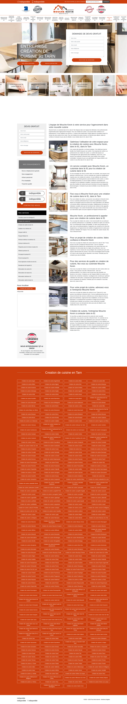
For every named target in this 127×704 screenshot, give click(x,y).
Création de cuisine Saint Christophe (28, 605)
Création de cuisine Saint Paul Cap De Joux (52, 629)
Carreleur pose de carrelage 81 (116, 19)
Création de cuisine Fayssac (75, 459)
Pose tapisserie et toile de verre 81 (19, 19)
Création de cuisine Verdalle (98, 670)
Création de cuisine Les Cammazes (75, 430)
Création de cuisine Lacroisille (75, 494)
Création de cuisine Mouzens (28, 552)
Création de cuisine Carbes (52, 434)
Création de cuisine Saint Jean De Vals (98, 614)
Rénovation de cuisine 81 (40, 19)
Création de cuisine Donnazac (98, 452)
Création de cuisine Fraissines (52, 465)
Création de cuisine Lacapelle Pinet (52, 491)
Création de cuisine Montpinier (28, 545)
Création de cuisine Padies (75, 559)
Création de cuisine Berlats (99, 402)
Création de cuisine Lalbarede (98, 497)
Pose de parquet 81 (61, 19)
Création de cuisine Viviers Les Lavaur (99, 681)
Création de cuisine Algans (52, 384)
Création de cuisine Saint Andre (98, 595)
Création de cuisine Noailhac (98, 556)
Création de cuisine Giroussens (98, 472)
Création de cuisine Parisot (52, 562)
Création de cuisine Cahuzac (28, 425)
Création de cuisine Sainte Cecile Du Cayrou (51, 605)
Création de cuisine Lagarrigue (52, 497)
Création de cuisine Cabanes (98, 417)
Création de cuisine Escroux (28, 459)
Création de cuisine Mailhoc (98, 514)
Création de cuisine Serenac (28, 650)
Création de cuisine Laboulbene (52, 487)
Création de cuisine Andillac (98, 387)
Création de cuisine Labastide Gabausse (51, 483)
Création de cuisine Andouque (28, 391)
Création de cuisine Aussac (99, 394)
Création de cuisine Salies (52, 638)
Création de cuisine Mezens (98, 526)
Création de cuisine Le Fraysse (99, 465)
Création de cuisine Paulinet (75, 562)
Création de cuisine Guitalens (75, 476)
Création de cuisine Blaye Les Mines (28, 410)
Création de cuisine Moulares (51, 549)
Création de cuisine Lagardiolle (28, 497)
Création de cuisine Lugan (52, 514)
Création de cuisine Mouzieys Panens (75, 552)
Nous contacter (51, 63)
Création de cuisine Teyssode (75, 660)
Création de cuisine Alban (75, 381)
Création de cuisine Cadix (75, 421)
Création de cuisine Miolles (75, 530)
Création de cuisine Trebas (75, 663)
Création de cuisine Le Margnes (28, 517)
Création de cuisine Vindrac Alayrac (98, 677)
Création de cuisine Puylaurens (75, 576)
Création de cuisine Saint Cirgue (75, 605)
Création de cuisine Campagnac (98, 430)
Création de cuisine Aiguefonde (52, 381)
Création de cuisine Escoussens (98, 455)
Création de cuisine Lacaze (28, 494)
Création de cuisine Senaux (52, 646)
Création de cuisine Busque (75, 417)
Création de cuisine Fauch (98, 459)
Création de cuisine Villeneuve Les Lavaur (52, 677)
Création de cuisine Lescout (75, 507)
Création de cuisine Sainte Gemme (28, 610)
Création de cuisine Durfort (75, 455)
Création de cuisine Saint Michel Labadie (98, 624)
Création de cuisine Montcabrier (28, 537)
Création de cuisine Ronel (51, 583)
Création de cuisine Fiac (98, 462)
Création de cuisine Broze (28, 417)
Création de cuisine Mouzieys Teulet (51, 552)
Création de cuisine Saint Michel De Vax (28, 629)
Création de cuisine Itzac (98, 476)
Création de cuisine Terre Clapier (98, 656)
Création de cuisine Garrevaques (98, 469)
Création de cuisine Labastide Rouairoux (75, 483)
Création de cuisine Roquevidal (28, 586)
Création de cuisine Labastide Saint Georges (98, 483)
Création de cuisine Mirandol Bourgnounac (98, 530)
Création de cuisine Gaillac (75, 469)
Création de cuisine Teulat (52, 660)
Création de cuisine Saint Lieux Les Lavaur (28, 624)
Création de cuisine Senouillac (75, 646)
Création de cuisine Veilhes (52, 670)
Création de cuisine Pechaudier (28, 566)
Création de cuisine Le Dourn (51, 455)
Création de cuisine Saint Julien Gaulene (75, 619)
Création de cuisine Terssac (28, 660)
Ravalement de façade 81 (102, 19)
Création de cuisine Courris (75, 445)
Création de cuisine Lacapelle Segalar (75, 491)
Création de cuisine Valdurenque (75, 667)
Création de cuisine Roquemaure (98, 583)
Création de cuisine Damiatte (51, 452)
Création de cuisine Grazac (52, 476)
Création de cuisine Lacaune (98, 491)
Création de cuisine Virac (51, 681)
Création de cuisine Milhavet (51, 530)
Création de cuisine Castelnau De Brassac (52, 438)
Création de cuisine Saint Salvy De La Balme (28, 634)
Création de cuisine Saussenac (28, 642)
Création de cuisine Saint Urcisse (98, 634)
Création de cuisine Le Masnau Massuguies (52, 521)
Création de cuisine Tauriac (28, 656)
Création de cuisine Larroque (98, 501)
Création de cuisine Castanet (28, 438)
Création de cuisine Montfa (28, 541)
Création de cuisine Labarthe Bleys (75, 479)
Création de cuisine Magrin (75, 514)
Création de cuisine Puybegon (75, 572)
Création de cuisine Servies (52, 650)
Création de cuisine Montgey (75, 541)
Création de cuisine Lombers (75, 511)
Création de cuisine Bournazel (75, 410)
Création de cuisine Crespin (98, 445)
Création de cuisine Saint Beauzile (75, 600)
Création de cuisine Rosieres (51, 586)
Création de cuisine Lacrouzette (98, 494)
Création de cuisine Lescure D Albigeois (98, 507)
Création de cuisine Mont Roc (75, 545)
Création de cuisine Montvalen (28, 549)
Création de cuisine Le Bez (75, 406)
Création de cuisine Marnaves (51, 517)
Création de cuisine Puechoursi (52, 572)
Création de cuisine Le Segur (98, 642)
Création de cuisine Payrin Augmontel (98, 562)
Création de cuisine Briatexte (75, 414)
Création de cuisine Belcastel (28, 402)
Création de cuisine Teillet (75, 656)
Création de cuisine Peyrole (98, 566)
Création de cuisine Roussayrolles (52, 590)
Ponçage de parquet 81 (33, 19)
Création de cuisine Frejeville (51, 469)
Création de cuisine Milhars (28, 530)
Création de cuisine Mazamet (75, 526)
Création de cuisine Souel (51, 653)
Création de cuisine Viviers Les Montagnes (52, 686)
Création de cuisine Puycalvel (98, 572)
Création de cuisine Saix (28, 638)
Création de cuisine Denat (75, 452)
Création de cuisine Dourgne (28, 455)
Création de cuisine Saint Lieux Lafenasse (98, 619)
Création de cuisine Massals (28, 526)
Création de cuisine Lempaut (51, 507)
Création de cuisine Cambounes (28, 430)
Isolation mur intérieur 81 (123, 19)
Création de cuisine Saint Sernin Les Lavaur (51, 634)
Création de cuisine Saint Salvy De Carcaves (99, 629)
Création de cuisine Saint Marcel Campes (51, 624)
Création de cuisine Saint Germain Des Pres (75, 609)
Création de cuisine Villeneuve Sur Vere (75, 677)
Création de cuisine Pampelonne (28, 562)
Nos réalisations (28, 63)
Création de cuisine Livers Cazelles (52, 511)
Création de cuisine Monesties (52, 534)
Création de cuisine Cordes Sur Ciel (28, 445)
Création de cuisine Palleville (98, 559)
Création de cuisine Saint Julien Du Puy (52, 619)
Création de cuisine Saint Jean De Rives (75, 614)
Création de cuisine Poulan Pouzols (75, 569)
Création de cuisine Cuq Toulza (98, 449)
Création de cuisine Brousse (98, 414)
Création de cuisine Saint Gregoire (28, 614)
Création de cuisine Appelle (75, 391)
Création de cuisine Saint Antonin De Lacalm (28, 600)
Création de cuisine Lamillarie (28, 501)
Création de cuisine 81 (109, 19)
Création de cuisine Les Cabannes (28, 421)
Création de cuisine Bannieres (52, 398)
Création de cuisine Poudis (52, 569)
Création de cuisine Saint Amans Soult (52, 595)
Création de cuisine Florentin (28, 465)
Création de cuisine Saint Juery (28, 619)
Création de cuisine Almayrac (98, 384)
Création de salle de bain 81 (55, 19)
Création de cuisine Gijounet (75, 472)
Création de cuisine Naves (75, 556)
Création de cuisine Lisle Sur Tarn (28, 511)
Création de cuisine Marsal (75, 517)
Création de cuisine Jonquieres (28, 479)
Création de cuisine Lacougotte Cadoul (52, 494)
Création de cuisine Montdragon (52, 537)
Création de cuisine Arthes (52, 394)
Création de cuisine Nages (28, 556)
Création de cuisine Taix (75, 653)
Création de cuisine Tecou (52, 656)
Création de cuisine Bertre (52, 406)
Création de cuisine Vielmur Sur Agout (75, 673)
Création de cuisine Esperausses (51, 459)
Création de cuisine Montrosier (99, 545)
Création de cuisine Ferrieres (75, 462)
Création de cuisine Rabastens (99, 576)
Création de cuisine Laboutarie (75, 487)
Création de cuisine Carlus (75, 434)
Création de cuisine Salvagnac (98, 638)
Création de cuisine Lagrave (75, 497)
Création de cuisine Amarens (28, 387)
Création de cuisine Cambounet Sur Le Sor (52, 430)
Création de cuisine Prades (99, 569)
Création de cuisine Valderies (51, 667)
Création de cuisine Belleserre (75, 402)
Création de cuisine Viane (51, 673)
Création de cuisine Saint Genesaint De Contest (52, 609)
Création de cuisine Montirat (98, 541)
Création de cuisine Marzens (28, 522)
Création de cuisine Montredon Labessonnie (52, 545)
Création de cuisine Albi (98, 381)
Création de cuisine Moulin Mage (98, 549)
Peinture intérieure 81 (26, 19)
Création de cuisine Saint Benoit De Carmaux (98, 600)
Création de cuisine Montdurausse (75, 537)
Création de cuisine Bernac (28, 406)
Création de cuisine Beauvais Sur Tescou (98, 398)
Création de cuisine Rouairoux (75, 586)
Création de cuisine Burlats (52, 417)
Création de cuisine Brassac (28, 414)
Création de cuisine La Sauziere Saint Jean (75, 642)
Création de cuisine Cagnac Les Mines (99, 421)
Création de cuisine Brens (51, 414)
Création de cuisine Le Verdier (28, 673)
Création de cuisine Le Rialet (75, 579)
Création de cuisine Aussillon (28, 398)
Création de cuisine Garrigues (51, 472)
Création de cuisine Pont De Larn (28, 569)
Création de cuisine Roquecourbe (75, 583)
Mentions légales (105, 699)
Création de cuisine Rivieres (28, 583)
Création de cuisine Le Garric (28, 472)
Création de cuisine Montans (75, 534)
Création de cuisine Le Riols (98, 579)
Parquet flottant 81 (80, 19)
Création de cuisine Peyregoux (75, 566)
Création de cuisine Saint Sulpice (75, 634)
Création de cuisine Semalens (28, 646)
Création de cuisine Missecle (28, 534)
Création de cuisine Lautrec (75, 504)
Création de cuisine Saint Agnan (98, 590)
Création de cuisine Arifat (28, 394)
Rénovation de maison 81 (48, 19)
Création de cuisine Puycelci (28, 576)
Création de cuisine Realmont (51, 579)
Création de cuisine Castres (28, 442)
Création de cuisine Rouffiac (98, 586)
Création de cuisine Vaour (28, 670)
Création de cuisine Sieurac (75, 650)
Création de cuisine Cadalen (51, 421)
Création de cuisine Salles (75, 638)
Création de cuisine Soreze (99, 650)
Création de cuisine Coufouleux (52, 445)
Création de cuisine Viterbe (75, 681)
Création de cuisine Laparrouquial (75, 501)
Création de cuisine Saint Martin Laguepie (75, 624)
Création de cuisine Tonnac (99, 660)
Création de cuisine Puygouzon (52, 576)
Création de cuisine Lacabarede (28, 491)
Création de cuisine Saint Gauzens (99, 605)
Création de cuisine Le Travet (28, 663)
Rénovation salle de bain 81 (74, 19)
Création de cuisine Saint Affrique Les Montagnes (75, 590)
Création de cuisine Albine (28, 384)
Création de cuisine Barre (75, 398)
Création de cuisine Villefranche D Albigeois (28, 677)
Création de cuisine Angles (52, 391)
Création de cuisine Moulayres (75, 549)
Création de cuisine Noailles (28, 559)
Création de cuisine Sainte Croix (75, 686)
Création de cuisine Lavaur (99, 504)
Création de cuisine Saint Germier (98, 610)
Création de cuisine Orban (52, 559)
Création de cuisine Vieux (98, 673)
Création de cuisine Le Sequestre (98, 646)
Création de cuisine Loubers (98, 511)
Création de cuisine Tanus (98, 653)
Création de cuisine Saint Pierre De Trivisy (75, 629)
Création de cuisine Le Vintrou (28, 681)
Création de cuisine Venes (75, 670)
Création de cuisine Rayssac (28, 579)
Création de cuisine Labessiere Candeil (28, 487)
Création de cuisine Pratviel (28, 572)
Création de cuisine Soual (28, 653)
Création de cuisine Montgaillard (51, 541)
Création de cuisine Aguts (28, 381)
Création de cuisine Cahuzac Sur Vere (75, 425)
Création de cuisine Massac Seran (75, 522)
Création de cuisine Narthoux (51, 556)
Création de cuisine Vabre (28, 667)
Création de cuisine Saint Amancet (28, 595)
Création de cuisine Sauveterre (52, 642)
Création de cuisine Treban (52, 663)
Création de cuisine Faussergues (28, 462)
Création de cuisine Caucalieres (52, 442)
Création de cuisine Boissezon (52, 410)
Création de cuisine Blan (98, 406)
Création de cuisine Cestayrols (75, 442)
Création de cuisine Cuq (75, 449)
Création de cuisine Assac (75, 394)
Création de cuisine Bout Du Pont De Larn (98, 410)
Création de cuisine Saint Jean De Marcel (52, 614)
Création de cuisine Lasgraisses (52, 504)
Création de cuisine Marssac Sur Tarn (98, 517)
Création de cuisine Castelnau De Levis (75, 438)
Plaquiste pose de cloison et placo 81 (88, 19)
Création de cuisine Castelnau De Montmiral (98, 438)
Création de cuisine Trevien (98, 663)
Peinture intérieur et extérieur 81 (11, 19)
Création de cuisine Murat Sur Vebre (98, 552)
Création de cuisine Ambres (75, 387)
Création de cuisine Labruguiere (98, 487)
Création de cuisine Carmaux (98, 434)
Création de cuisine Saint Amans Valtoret (75, 595)
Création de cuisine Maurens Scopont (51, 526)
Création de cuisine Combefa (98, 442)
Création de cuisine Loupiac (28, 514)
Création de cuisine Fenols (52, 462)
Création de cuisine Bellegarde (52, 402)
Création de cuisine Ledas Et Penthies (28, 507)
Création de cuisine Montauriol (98, 534)
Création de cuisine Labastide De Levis (98, 479)
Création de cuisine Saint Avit (51, 600)
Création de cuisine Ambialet (51, 387)
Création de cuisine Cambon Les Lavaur (51, 425)
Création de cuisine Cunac (52, 449)
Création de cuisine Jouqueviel (52, 479)
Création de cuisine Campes (28, 434)
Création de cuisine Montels (98, 537)
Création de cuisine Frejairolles (28, 469)
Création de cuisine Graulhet (28, 476)
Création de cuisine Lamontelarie (51, 501)
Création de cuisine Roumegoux (28, 590)
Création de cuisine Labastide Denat (28, 483)
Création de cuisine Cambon (98, 425)
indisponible (23, 2)
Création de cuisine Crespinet (28, 449)
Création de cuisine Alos (75, 384)
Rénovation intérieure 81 (4, 19)
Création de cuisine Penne (52, 566)
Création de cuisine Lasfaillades (28, 504)
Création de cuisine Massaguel (99, 522)
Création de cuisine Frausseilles (75, 465)
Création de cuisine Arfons (98, 391)
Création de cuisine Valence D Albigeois (98, 667)
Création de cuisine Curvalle (28, 452)
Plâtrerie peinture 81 (95, 19)
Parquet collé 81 (67, 19)
